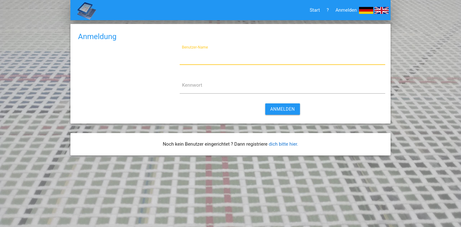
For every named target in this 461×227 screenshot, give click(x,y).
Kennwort (192, 85)
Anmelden (346, 10)
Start (315, 10)
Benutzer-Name (195, 47)
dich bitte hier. (283, 144)
